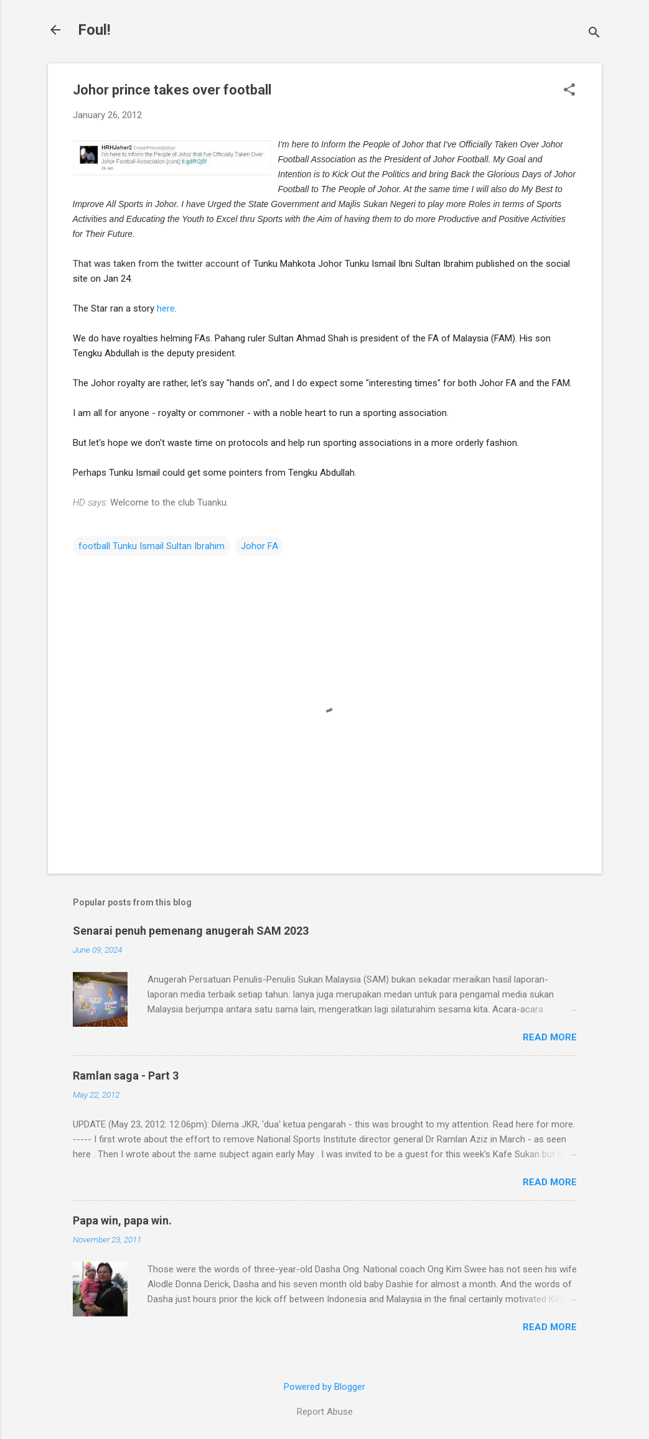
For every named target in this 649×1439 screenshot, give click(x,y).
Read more (550, 1037)
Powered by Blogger (324, 1386)
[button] (569, 90)
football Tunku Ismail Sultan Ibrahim (151, 546)
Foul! (94, 30)
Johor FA (259, 546)
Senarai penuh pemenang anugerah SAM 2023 (191, 930)
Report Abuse (325, 1411)
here (166, 308)
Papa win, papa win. (122, 1220)
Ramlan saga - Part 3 (126, 1075)
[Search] (594, 34)
